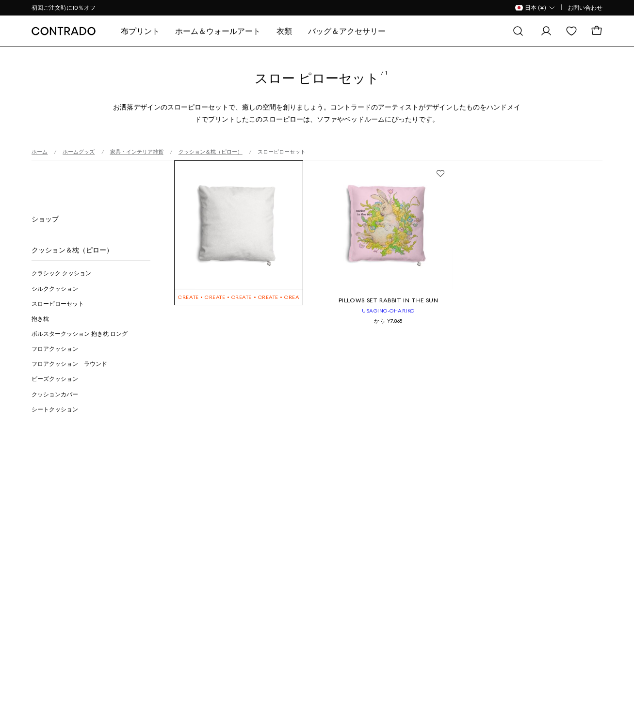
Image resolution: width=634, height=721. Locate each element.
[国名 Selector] (535, 8)
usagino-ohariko (388, 310)
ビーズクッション (55, 378)
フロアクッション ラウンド (69, 363)
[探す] (518, 31)
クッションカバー (55, 394)
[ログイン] (546, 31)
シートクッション (55, 409)
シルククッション (55, 288)
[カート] (596, 31)
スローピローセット (58, 303)
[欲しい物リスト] (571, 31)
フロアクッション (55, 348)
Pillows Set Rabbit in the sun (389, 300)
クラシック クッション (61, 273)
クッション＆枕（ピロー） (72, 250)
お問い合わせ (585, 7)
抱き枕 (40, 318)
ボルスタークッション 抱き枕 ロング (80, 333)
